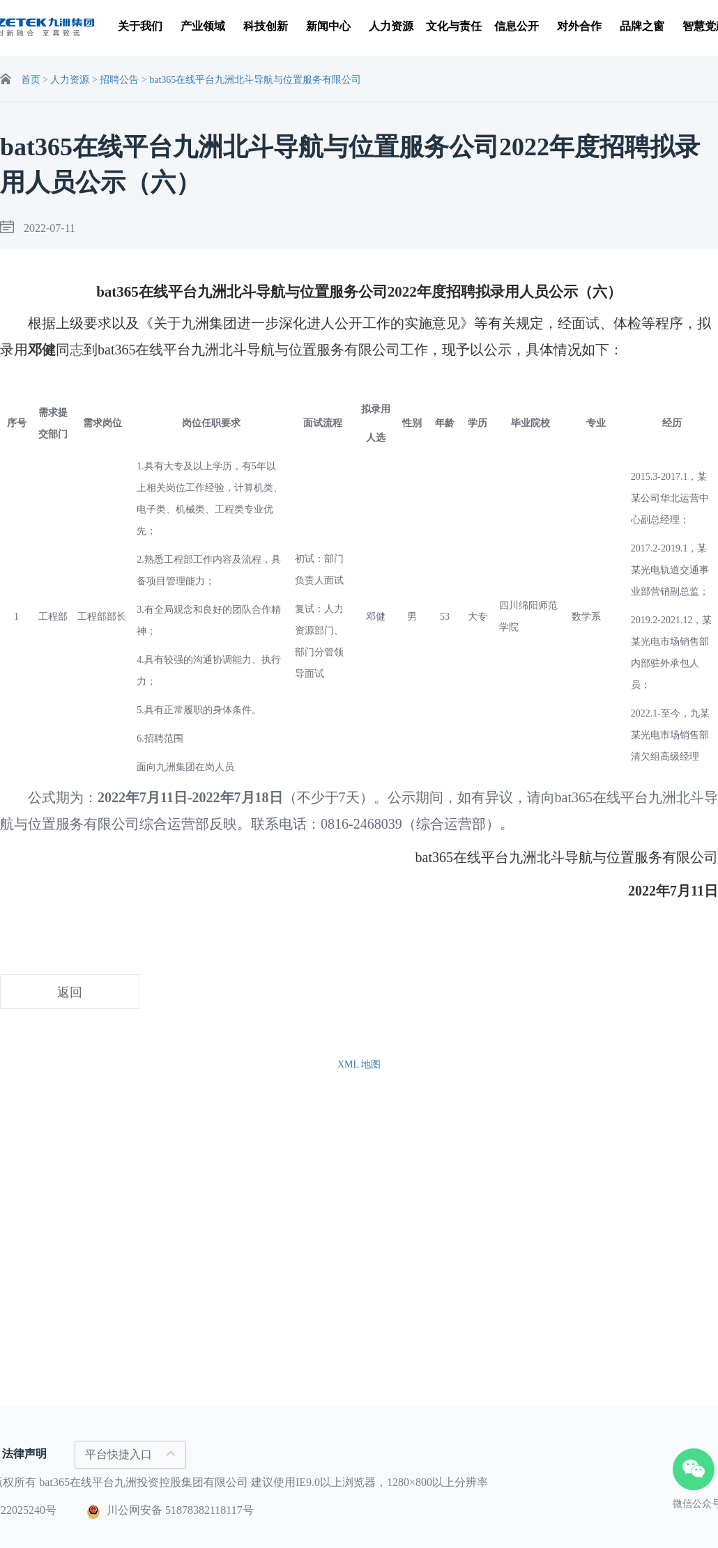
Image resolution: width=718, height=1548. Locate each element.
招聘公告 (119, 80)
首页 (30, 80)
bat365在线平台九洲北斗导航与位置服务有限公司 (255, 80)
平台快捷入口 (130, 1454)
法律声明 (24, 1454)
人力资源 (71, 80)
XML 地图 (359, 1064)
